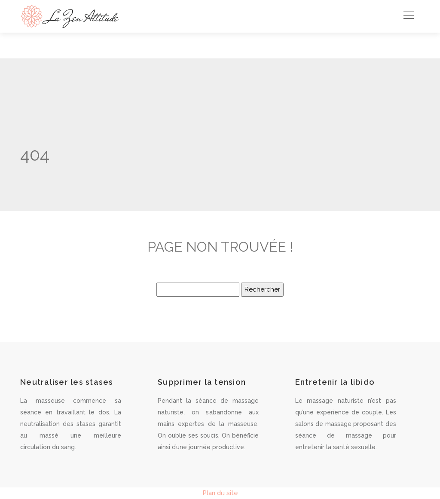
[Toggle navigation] (408, 16)
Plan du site (220, 493)
